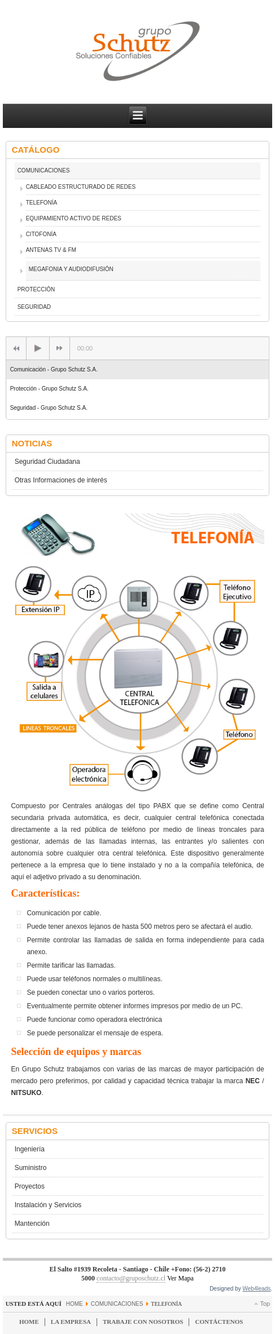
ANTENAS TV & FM (51, 250)
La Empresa (71, 1321)
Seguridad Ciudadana (47, 462)
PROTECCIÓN (36, 289)
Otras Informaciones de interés (61, 480)
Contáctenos (219, 1321)
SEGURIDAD (34, 307)
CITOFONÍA (41, 234)
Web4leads (257, 1289)
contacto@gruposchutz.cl (131, 1278)
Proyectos (30, 1186)
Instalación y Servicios (48, 1205)
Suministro (31, 1168)
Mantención (32, 1223)
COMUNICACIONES (44, 170)
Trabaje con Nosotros (143, 1321)
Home (74, 1304)
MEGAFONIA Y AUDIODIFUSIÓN (71, 269)
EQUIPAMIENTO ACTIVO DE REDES (73, 218)
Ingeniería (30, 1149)
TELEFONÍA (42, 203)
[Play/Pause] (38, 348)
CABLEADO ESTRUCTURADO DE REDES (81, 187)
